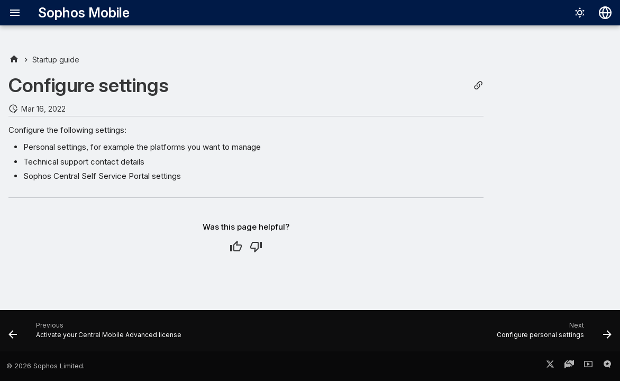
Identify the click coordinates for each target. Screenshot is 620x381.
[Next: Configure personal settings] (551, 334)
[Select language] (605, 12)
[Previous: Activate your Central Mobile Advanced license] (97, 334)
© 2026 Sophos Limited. (45, 366)
